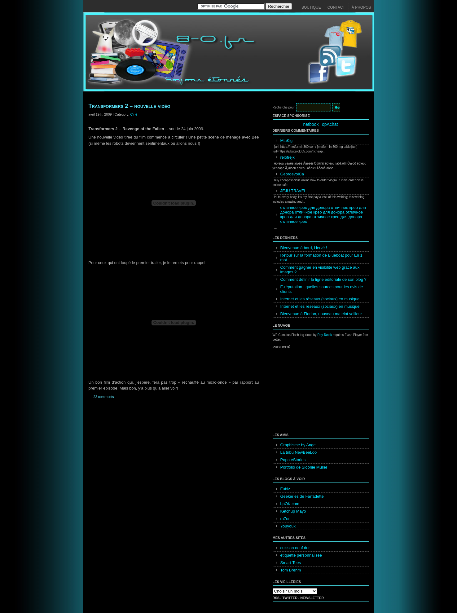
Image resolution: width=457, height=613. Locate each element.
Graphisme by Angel (298, 445)
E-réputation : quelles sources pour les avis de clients (321, 289)
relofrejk (287, 157)
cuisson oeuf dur (295, 547)
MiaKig (286, 140)
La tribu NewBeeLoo (298, 452)
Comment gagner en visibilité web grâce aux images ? (320, 269)
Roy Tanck (324, 335)
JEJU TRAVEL (293, 190)
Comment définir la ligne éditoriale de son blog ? (323, 279)
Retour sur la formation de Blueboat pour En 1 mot (321, 257)
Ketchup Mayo (293, 511)
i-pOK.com (289, 503)
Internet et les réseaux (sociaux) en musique (320, 299)
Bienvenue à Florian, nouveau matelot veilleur (321, 313)
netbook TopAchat (320, 124)
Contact (336, 7)
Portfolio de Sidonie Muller (303, 467)
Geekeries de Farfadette (302, 496)
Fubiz (285, 489)
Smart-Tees (290, 562)
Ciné (133, 114)
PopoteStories (293, 459)
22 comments (104, 397)
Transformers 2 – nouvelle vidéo (129, 106)
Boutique (311, 7)
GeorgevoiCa (292, 174)
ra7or (285, 518)
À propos (361, 7)
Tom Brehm (290, 570)
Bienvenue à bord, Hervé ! (303, 247)
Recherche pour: (284, 107)
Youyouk (288, 526)
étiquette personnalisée (301, 555)
